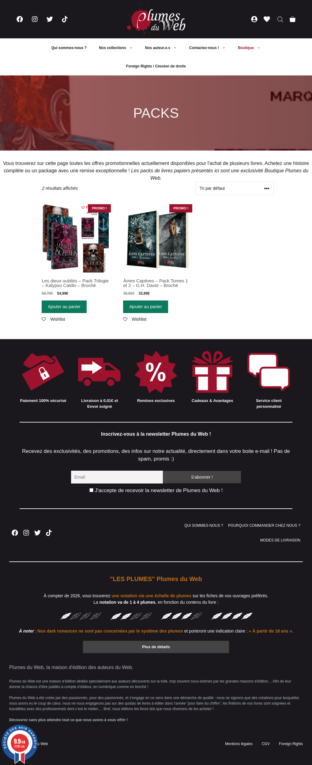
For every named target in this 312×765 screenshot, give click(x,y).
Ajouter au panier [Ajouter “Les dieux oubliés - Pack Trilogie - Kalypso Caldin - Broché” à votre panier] (64, 306)
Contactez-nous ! (210, 48)
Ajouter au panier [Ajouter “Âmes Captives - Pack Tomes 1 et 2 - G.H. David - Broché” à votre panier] (145, 306)
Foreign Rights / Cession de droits (156, 66)
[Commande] (234, 188)
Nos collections (119, 48)
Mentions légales (239, 744)
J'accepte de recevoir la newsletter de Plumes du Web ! (156, 490)
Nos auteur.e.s (164, 48)
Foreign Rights (291, 744)
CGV (266, 744)
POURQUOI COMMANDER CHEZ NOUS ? (264, 525)
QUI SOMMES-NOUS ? (203, 525)
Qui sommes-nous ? (69, 48)
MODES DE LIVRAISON (280, 540)
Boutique (252, 48)
